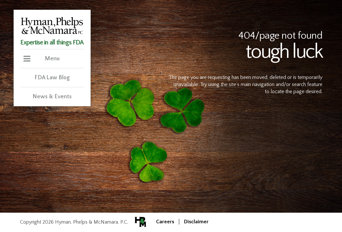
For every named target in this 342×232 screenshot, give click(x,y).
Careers (165, 222)
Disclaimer (196, 222)
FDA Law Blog (52, 78)
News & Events (52, 97)
